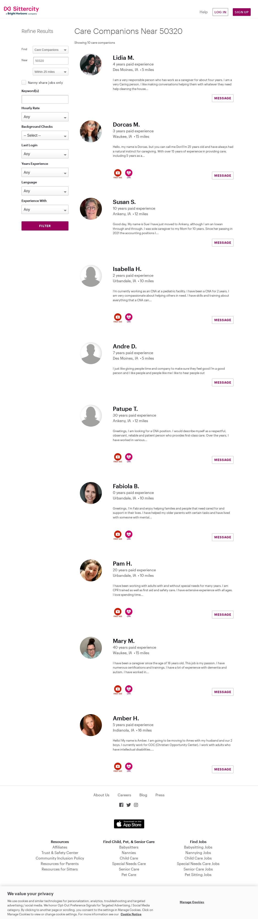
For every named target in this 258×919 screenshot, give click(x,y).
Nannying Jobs (198, 852)
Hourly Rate (31, 108)
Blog (143, 795)
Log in (220, 12)
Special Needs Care (129, 863)
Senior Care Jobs (198, 869)
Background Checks (37, 126)
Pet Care (129, 874)
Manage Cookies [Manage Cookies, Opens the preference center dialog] (192, 902)
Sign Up (242, 12)
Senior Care (129, 869)
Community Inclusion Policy (60, 858)
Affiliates (59, 847)
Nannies (129, 852)
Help (204, 12)
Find (24, 49)
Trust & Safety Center (59, 852)
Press (160, 795)
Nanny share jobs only (45, 82)
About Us (101, 795)
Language (29, 182)
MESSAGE (222, 98)
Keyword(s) (30, 91)
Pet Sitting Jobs (198, 874)
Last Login (30, 145)
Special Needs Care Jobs (198, 863)
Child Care (129, 858)
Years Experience (35, 163)
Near (25, 60)
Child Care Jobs (198, 858)
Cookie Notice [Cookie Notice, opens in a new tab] (131, 914)
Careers (124, 795)
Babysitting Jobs (198, 847)
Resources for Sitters (60, 869)
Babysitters (129, 847)
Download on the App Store (129, 823)
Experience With (34, 201)
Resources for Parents (60, 863)
